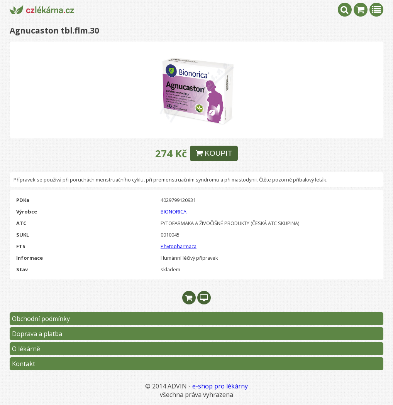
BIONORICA (173, 211)
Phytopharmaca (178, 246)
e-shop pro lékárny (220, 386)
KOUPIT (214, 153)
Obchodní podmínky (41, 318)
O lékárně (26, 349)
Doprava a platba (37, 333)
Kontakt (23, 364)
